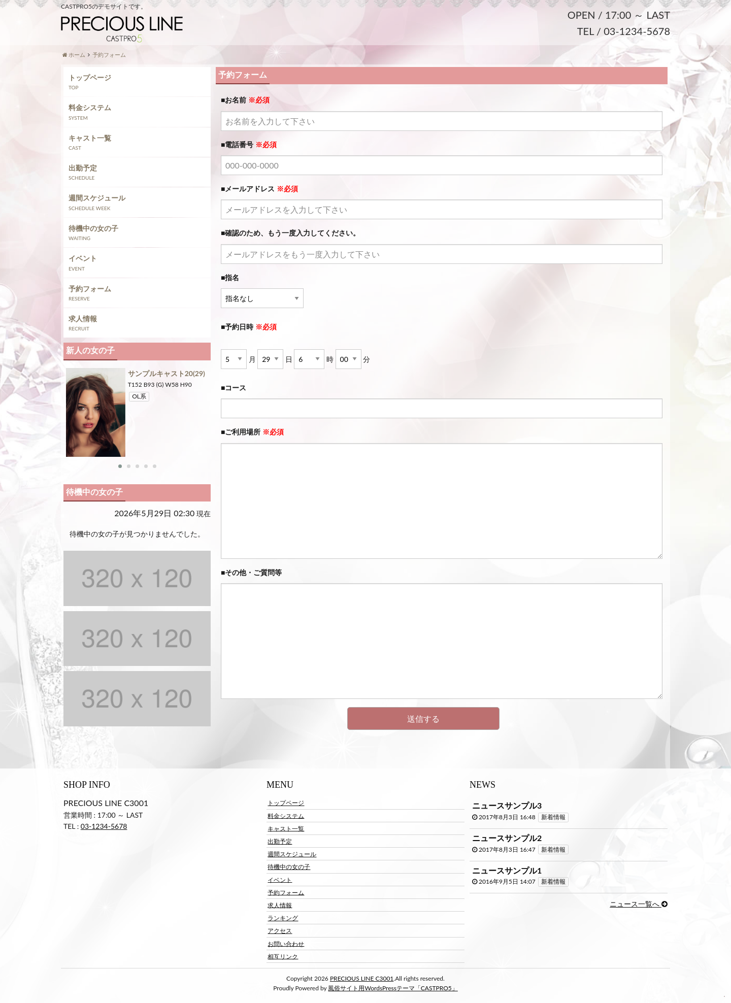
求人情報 (83, 318)
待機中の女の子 (93, 228)
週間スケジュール (97, 197)
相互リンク (283, 956)
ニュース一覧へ (639, 903)
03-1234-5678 (104, 826)
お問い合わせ (286, 943)
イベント (83, 258)
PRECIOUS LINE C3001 (361, 978)
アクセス (280, 930)
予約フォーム (90, 288)
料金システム (90, 107)
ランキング (283, 918)
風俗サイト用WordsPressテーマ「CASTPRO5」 (392, 988)
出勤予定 (83, 167)
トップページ (90, 77)
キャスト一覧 (90, 137)
